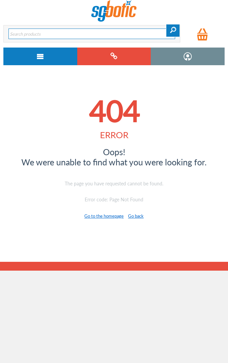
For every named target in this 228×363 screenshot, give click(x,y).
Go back (136, 216)
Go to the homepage (104, 216)
